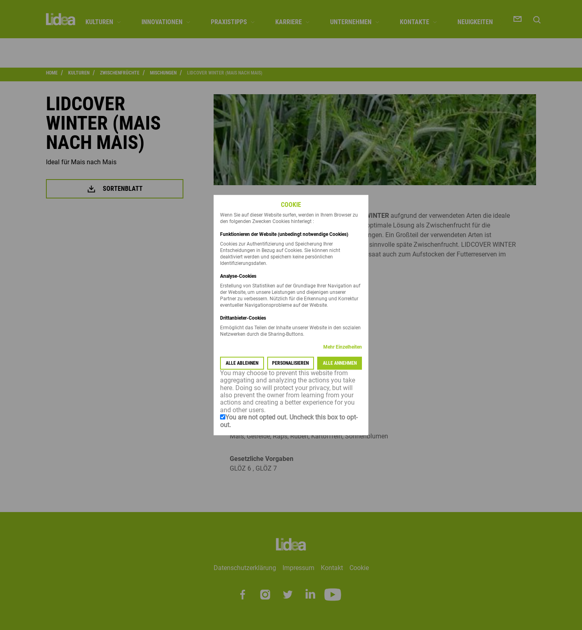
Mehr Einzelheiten (342, 347)
